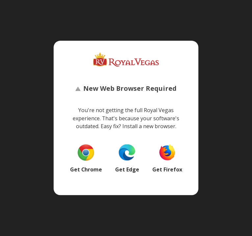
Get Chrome (86, 169)
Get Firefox (167, 169)
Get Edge (127, 169)
